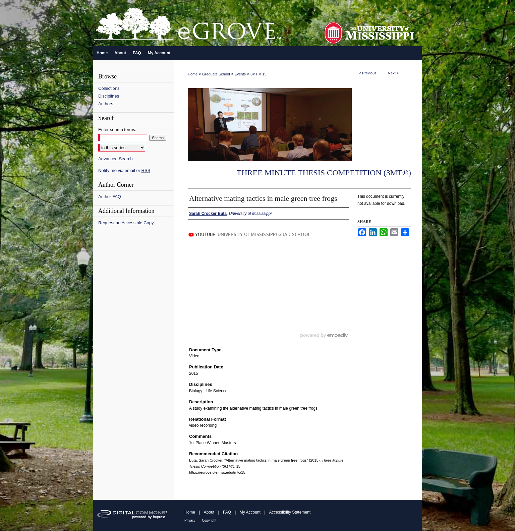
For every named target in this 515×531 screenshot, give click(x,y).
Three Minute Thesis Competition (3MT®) (324, 172)
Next (392, 73)
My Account (250, 512)
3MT (254, 74)
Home (192, 74)
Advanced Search (115, 158)
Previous (369, 73)
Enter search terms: (117, 129)
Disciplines (108, 96)
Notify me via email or (124, 170)
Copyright (209, 520)
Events (240, 74)
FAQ (227, 512)
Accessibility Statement (289, 512)
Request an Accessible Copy (126, 222)
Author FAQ (109, 196)
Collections (109, 88)
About (209, 512)
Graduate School (216, 74)
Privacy (189, 520)
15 (264, 74)
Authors (105, 103)
